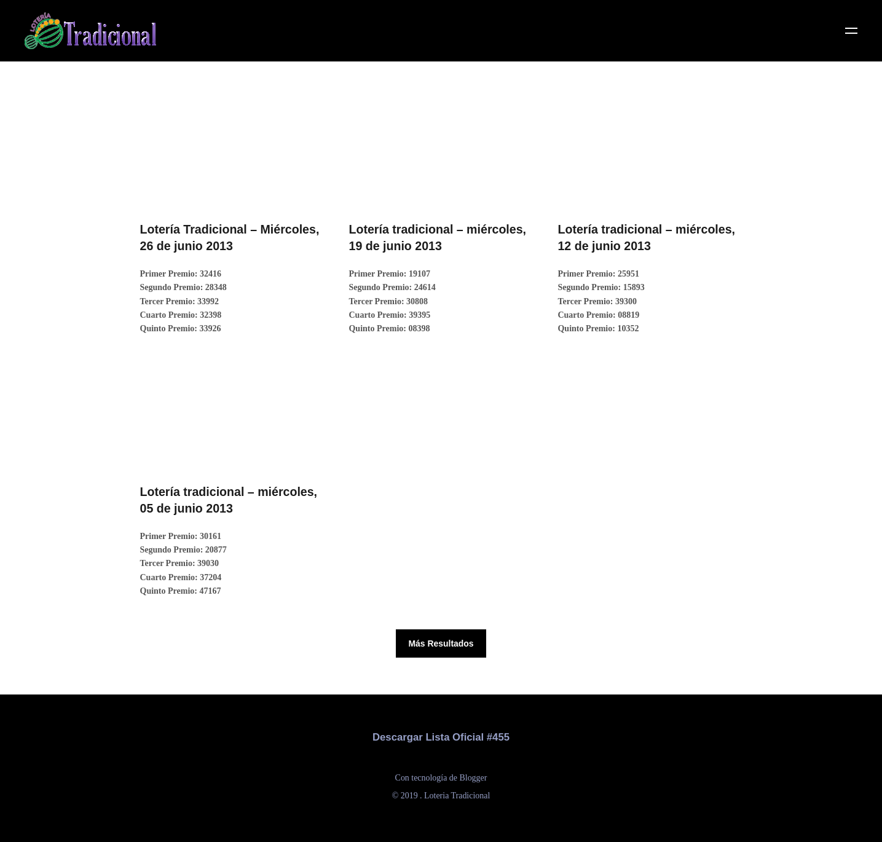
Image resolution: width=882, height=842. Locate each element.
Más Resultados (440, 643)
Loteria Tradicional (457, 795)
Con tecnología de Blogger (441, 777)
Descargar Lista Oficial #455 (441, 737)
